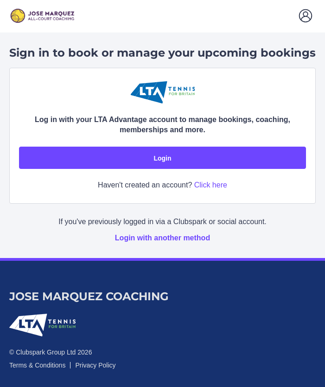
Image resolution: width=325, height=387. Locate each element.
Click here (210, 185)
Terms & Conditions (37, 365)
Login (162, 158)
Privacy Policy (95, 365)
